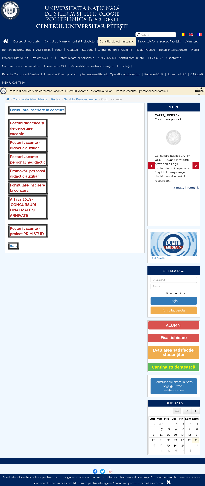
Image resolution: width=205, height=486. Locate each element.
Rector (55, 99)
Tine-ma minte (173, 293)
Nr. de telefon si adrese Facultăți (159, 41)
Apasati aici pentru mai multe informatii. (139, 483)
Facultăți (72, 49)
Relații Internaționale (173, 49)
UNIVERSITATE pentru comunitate (121, 58)
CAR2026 (196, 74)
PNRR (195, 49)
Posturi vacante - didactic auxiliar (89, 91)
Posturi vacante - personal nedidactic (141, 91)
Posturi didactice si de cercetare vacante (36, 91)
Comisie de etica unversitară (21, 66)
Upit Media (158, 258)
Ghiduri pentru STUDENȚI (115, 49)
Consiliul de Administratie (117, 41)
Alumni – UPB (177, 74)
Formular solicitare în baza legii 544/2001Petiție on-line (174, 386)
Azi (177, 411)
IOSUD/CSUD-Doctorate (164, 58)
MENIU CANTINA (13, 82)
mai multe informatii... (185, 187)
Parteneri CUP (154, 74)
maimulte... (199, 91)
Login (174, 301)
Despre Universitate (26, 41)
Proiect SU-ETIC (42, 58)
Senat (58, 49)
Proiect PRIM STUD (15, 58)
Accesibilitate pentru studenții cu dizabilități (100, 66)
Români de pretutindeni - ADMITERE (26, 49)
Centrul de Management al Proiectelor (70, 41)
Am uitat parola (174, 310)
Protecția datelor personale (76, 58)
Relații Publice (145, 49)
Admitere (191, 41)
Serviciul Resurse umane (80, 99)
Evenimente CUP (55, 66)
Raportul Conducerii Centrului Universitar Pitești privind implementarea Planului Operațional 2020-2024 (71, 74)
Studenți (88, 49)
